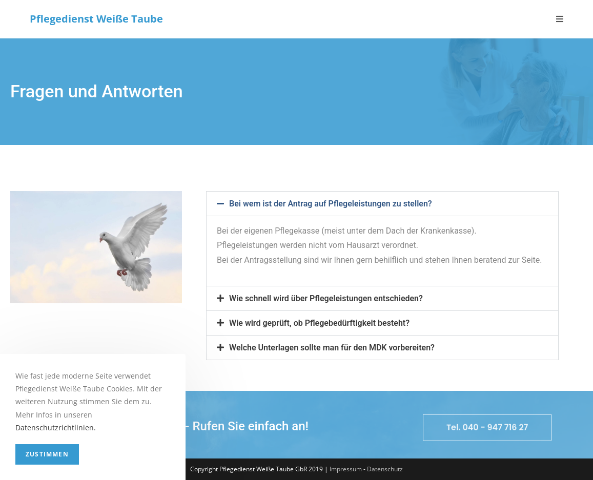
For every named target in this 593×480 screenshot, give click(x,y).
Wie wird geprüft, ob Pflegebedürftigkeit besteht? (319, 323)
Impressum (346, 469)
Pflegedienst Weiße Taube (96, 19)
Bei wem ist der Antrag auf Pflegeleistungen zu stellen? (330, 203)
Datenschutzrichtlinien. (55, 427)
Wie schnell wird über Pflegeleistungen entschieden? (326, 298)
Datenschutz (385, 469)
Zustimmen (47, 454)
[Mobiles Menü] (560, 19)
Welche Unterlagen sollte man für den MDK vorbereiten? (332, 347)
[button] (382, 204)
